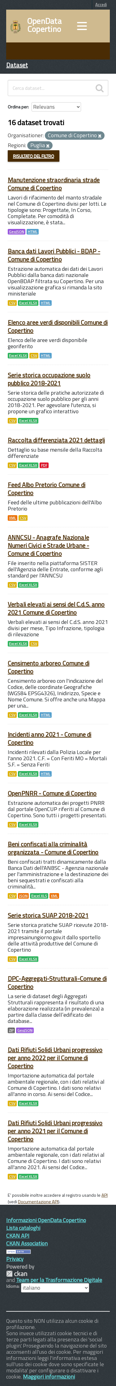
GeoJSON (16, 232)
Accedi (101, 5)
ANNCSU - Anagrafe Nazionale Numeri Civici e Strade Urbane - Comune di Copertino (48, 545)
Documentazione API (38, 1201)
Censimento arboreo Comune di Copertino (48, 667)
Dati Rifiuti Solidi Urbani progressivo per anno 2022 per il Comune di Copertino (55, 1058)
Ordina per (18, 106)
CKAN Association (27, 1243)
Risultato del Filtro (33, 156)
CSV (12, 303)
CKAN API (17, 1235)
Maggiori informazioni (49, 1376)
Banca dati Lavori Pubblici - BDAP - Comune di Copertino (54, 255)
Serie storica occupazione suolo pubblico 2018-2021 (49, 379)
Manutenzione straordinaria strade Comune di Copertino (54, 184)
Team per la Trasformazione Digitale (59, 1280)
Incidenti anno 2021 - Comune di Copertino (49, 738)
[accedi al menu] (82, 26)
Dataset (17, 65)
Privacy (15, 1259)
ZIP (11, 1030)
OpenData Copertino (44, 25)
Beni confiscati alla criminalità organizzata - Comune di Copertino (53, 848)
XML (12, 518)
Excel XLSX (28, 303)
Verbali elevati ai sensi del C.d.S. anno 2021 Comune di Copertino (56, 608)
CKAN (16, 1273)
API (104, 1195)
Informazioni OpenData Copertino (46, 1220)
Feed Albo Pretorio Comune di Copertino (46, 489)
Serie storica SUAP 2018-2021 (48, 915)
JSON (23, 896)
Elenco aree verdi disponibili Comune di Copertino (58, 326)
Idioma (12, 1286)
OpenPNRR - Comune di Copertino (52, 793)
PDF (44, 465)
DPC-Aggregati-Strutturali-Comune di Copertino (57, 982)
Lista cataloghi (23, 1228)
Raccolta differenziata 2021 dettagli (56, 440)
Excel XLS (39, 896)
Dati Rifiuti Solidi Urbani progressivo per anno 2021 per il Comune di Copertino (55, 1131)
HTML (32, 232)
